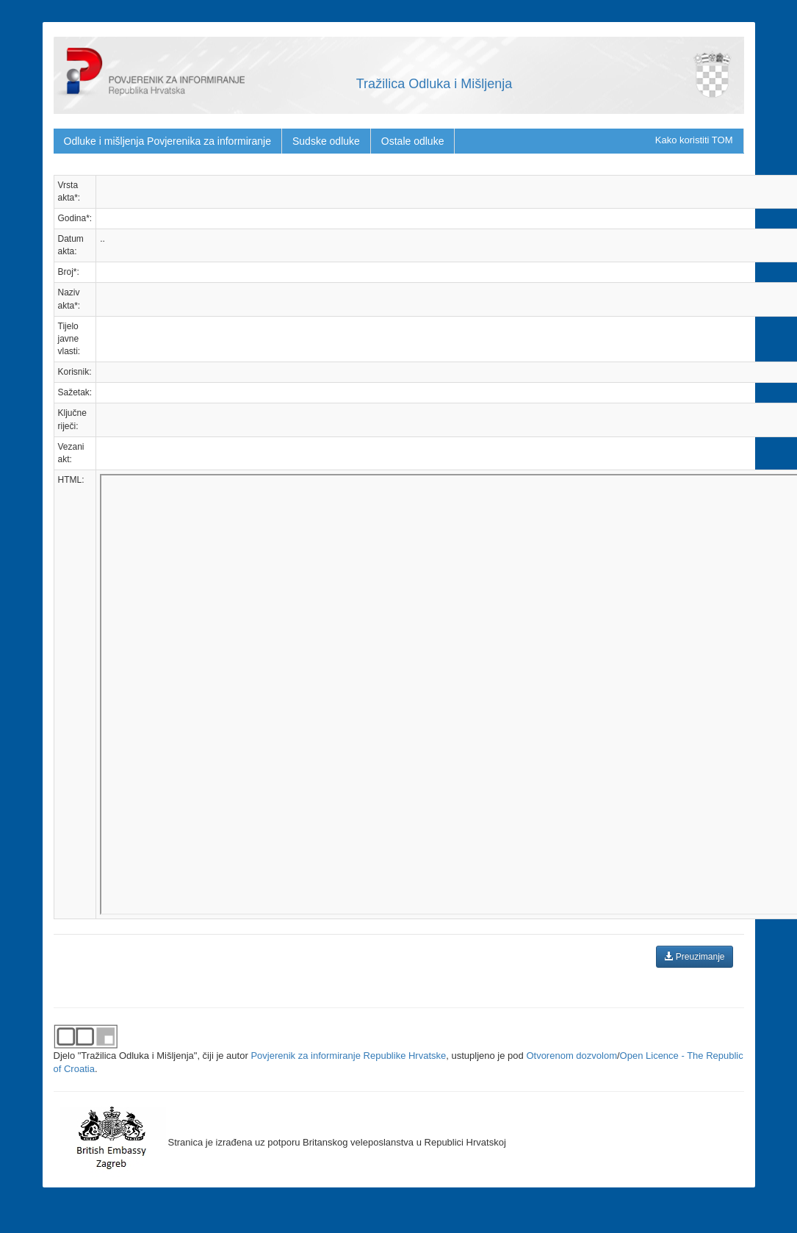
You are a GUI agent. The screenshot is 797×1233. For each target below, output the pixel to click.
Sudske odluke (326, 141)
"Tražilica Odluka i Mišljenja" (138, 1055)
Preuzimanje (694, 957)
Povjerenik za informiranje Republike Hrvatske (348, 1055)
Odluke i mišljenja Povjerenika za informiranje (167, 141)
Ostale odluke (412, 141)
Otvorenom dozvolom (571, 1055)
